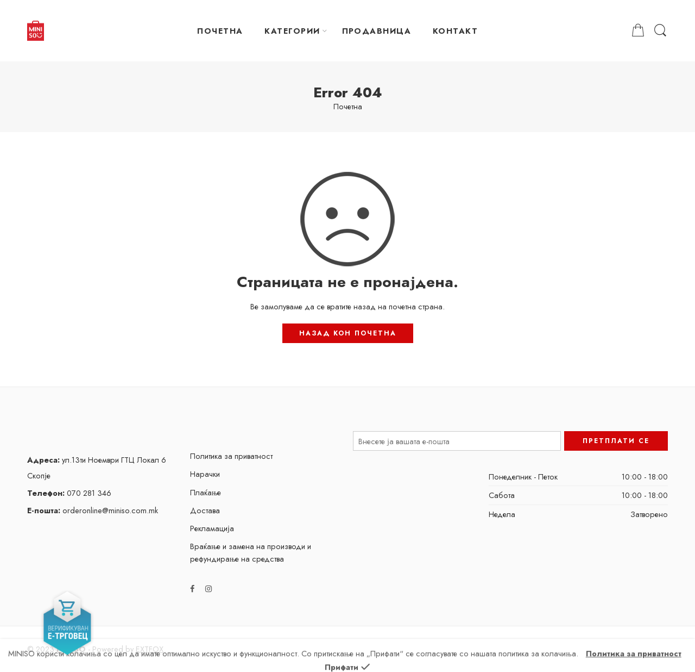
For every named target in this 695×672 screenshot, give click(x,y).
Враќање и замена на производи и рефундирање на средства (251, 552)
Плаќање (206, 492)
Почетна (347, 107)
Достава (205, 510)
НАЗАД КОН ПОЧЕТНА (347, 333)
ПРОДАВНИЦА (377, 30)
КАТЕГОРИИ (292, 30)
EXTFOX (149, 649)
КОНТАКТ (455, 30)
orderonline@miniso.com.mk (92, 510)
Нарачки (205, 474)
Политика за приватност (231, 456)
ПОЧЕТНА (220, 30)
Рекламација (212, 528)
